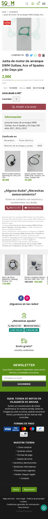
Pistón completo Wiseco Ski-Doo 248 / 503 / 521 (35, 278)
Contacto (25, 478)
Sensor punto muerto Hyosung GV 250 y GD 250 (11, 175)
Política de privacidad (35, 498)
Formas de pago (24, 455)
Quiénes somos (24, 451)
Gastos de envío (24, 458)
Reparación (29, 489)
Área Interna (23, 507)
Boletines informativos (25, 466)
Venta (16, 489)
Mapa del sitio (9, 498)
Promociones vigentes (24, 470)
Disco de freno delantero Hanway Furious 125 (10, 279)
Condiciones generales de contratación (23, 504)
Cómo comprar (25, 447)
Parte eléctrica (28, 237)
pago (21, 80)
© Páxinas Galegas (24, 511)
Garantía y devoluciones (24, 462)
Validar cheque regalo (24, 474)
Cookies (23, 501)
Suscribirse (24, 384)
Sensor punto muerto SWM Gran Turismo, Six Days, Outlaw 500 (35, 175)
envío (15, 80)
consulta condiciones (24, 350)
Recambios (14, 237)
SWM (31, 240)
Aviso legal (20, 498)
